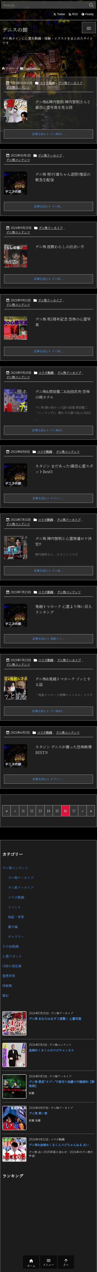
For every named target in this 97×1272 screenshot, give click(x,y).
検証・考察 (16, 917)
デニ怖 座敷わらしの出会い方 (59, 246)
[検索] (91, 5)
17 (74, 810)
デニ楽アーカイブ (21, 887)
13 (40, 810)
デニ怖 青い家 (38, 1113)
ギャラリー (16, 936)
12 (31, 810)
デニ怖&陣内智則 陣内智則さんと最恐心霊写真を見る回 (63, 104)
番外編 (13, 926)
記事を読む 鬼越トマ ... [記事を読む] (48, 638)
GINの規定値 (11, 966)
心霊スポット (12, 956)
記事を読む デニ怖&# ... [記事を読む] (48, 134)
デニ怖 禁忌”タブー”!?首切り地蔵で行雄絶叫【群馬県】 (61, 1083)
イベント (14, 907)
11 (23, 810)
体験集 (7, 985)
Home (10, 68)
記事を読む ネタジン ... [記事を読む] (48, 498)
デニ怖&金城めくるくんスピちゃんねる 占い (59, 1145)
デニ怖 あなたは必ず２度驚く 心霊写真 (55, 1018)
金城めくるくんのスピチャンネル (51, 1050)
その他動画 (10, 946)
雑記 (5, 995)
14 (48, 810)
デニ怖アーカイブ (70, 83)
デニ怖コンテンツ (18, 87)
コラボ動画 (47, 83)
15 (57, 810)
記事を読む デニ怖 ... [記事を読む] (48, 206)
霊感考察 (8, 975)
